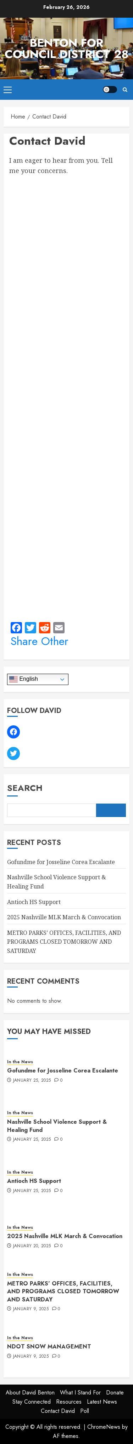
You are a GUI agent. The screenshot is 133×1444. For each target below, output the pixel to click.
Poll (84, 1411)
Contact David (58, 1411)
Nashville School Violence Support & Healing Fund (57, 1126)
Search (25, 788)
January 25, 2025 (32, 1080)
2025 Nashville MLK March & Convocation (64, 917)
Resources (69, 1402)
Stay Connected (31, 1402)
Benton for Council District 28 (67, 48)
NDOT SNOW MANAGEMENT (49, 1346)
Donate (115, 1392)
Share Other (39, 641)
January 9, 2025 (31, 1309)
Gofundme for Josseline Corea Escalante (61, 862)
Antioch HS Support (34, 902)
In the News (20, 1062)
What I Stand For (80, 1392)
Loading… (66, 396)
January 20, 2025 (32, 1246)
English (23, 679)
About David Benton (30, 1392)
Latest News (102, 1402)
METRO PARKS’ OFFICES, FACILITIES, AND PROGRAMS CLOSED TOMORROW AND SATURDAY (64, 942)
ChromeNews (103, 1427)
